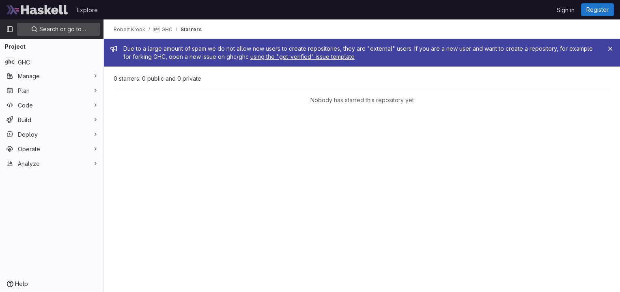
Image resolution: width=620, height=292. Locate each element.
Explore (87, 9)
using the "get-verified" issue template (302, 56)
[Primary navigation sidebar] (9, 29)
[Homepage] (37, 9)
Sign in (566, 9)
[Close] (610, 49)
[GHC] (52, 62)
